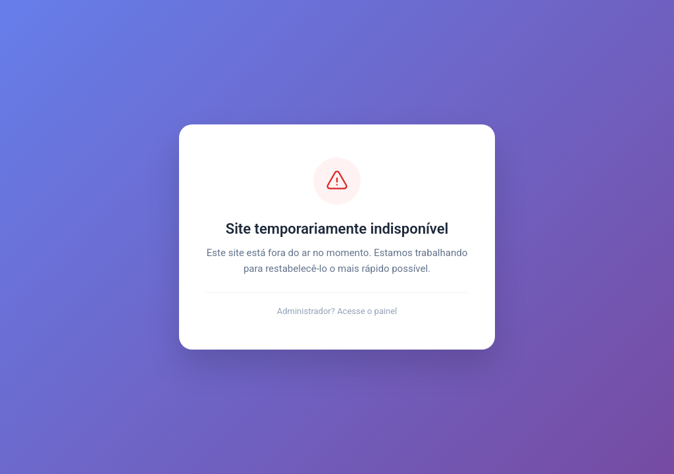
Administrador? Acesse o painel (337, 311)
